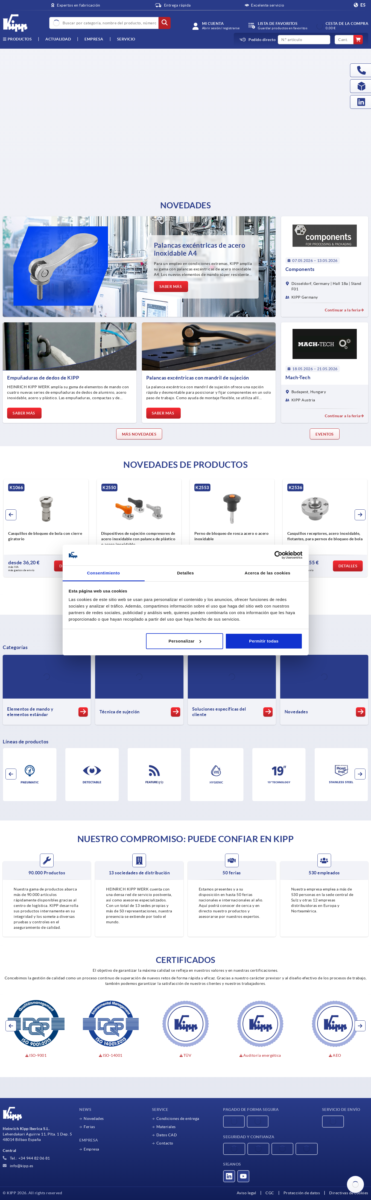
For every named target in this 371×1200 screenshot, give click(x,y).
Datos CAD (166, 1135)
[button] (10, 514)
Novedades (94, 1118)
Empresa (93, 39)
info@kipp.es (18, 1166)
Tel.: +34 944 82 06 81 (26, 1158)
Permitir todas (264, 641)
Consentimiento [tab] (103, 573)
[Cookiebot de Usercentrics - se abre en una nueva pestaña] (278, 555)
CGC (269, 1193)
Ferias (89, 1127)
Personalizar (184, 641)
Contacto (164, 1143)
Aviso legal (246, 1193)
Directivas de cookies (348, 1193)
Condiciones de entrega (177, 1118)
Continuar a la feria (344, 310)
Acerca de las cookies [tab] (267, 573)
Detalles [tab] (185, 573)
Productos (17, 39)
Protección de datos (302, 1193)
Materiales (166, 1127)
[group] (46, 528)
